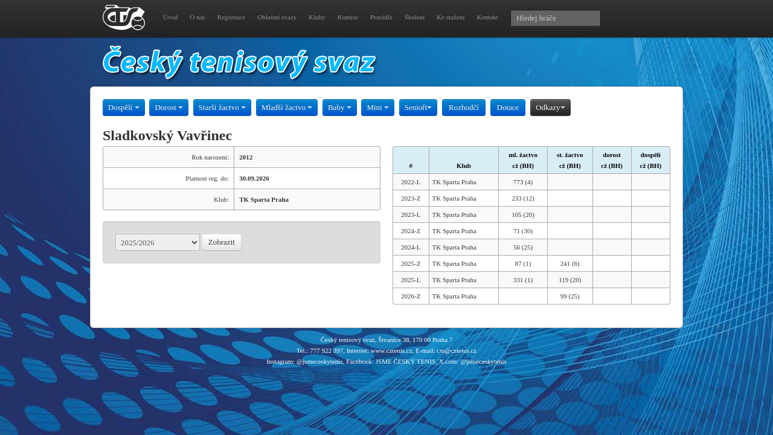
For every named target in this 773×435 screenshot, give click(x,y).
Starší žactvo (222, 107)
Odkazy (550, 107)
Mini (378, 107)
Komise (348, 17)
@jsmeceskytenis (320, 361)
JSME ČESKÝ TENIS (405, 361)
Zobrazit (221, 241)
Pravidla (381, 17)
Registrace (231, 17)
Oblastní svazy (277, 17)
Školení (415, 17)
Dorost (169, 107)
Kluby (317, 17)
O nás (197, 17)
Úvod (170, 17)
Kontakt (487, 17)
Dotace (508, 107)
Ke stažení (450, 17)
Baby (339, 107)
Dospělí (124, 107)
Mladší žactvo (287, 107)
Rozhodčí (464, 107)
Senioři (418, 107)
